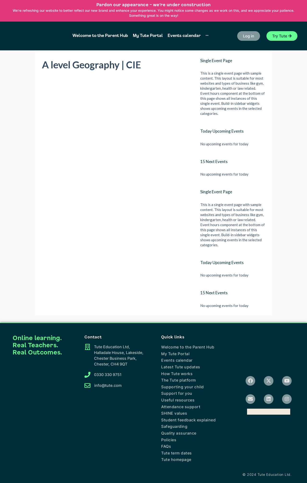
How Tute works (177, 373)
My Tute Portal (175, 353)
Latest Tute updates (180, 367)
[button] (248, 36)
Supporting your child (182, 386)
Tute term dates (176, 453)
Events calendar (177, 360)
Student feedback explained (188, 420)
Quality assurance (178, 433)
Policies (168, 439)
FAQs (166, 446)
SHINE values (174, 413)
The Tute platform (178, 380)
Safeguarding (174, 426)
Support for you (176, 393)
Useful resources (178, 400)
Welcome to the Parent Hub (187, 347)
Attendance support (180, 406)
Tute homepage (176, 459)
